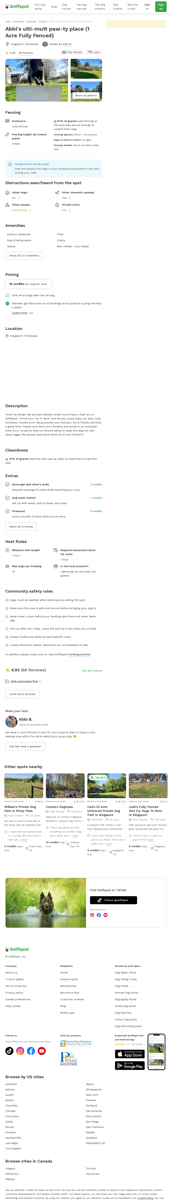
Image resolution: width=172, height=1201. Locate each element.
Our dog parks (40, 6)
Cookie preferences (17, 999)
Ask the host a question (25, 746)
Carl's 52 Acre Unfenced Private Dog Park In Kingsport (103, 811)
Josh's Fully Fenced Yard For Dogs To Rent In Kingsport (145, 811)
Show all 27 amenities (24, 255)
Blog (54, 6)
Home (64, 972)
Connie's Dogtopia (59, 807)
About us (11, 972)
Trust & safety (14, 979)
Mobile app (67, 1012)
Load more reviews (22, 694)
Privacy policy (14, 992)
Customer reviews (72, 999)
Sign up (161, 6)
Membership (68, 986)
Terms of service (16, 986)
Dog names (66, 6)
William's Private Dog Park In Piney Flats (20, 809)
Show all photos (86, 95)
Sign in (147, 6)
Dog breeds (117, 6)
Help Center (13, 1006)
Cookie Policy (145, 1198)
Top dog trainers (100, 6)
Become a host (132, 6)
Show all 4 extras (21, 526)
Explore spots (69, 979)
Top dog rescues (81, 6)
